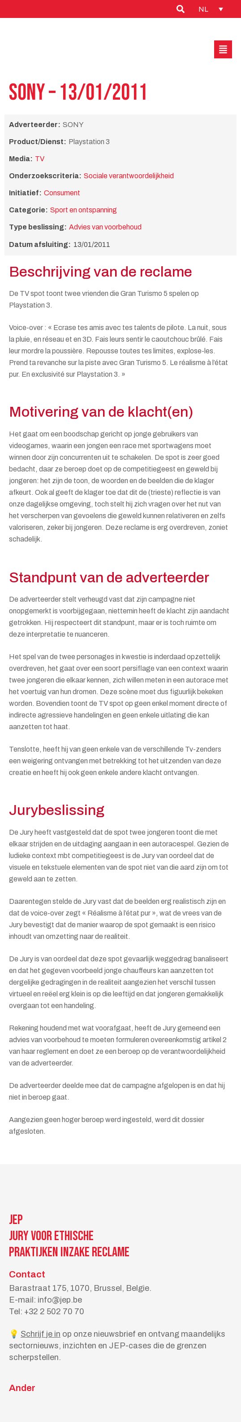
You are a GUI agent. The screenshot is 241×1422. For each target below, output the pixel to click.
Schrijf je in (40, 1334)
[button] (223, 49)
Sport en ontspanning (83, 210)
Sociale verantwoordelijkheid (129, 176)
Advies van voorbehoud (105, 227)
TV (39, 159)
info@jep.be (60, 1299)
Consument (62, 193)
